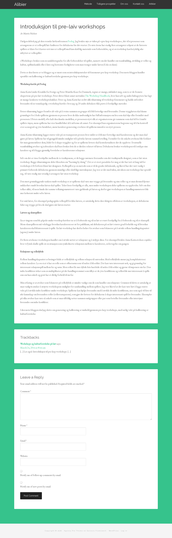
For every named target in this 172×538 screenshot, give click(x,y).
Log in (124, 531)
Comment (25, 391)
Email (23, 440)
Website (24, 456)
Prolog (71, 41)
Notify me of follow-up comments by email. (40, 475)
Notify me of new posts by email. (35, 486)
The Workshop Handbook (97, 95)
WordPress (114, 531)
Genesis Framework (96, 531)
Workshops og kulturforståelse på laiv (38, 343)
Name (23, 425)
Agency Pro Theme (73, 531)
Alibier (20, 4)
